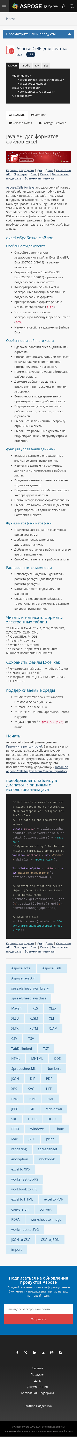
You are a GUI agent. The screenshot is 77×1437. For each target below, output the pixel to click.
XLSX (52, 1008)
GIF (32, 1109)
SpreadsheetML (23, 1068)
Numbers (54, 1068)
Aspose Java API (23, 978)
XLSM (34, 1018)
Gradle (26, 65)
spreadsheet (47, 1149)
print (50, 1139)
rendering (19, 1149)
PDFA (15, 1219)
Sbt (46, 65)
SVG (31, 1088)
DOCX (52, 1119)
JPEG (14, 1109)
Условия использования (50, 1431)
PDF (49, 1078)
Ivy (37, 65)
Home (11, 18)
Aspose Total (21, 968)
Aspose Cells (52, 968)
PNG (14, 1099)
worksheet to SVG (25, 1229)
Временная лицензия (40, 178)
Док (39, 170)
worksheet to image (46, 1219)
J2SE (32, 1139)
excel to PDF (53, 1199)
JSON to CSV (20, 1239)
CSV (14, 1038)
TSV (31, 1038)
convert (46, 1209)
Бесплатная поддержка (37, 1393)
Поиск (44, 174)
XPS (14, 1088)
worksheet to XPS (24, 1179)
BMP (32, 1099)
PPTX (15, 1129)
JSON (15, 1078)
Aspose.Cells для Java (41, 50)
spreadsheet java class (28, 998)
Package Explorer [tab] (52, 123)
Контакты (69, 1431)
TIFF (49, 1088)
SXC (14, 1119)
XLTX (14, 1028)
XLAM (53, 1028)
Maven (12, 65)
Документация (37, 1387)
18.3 (30, 54)
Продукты (37, 1374)
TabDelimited (21, 1048)
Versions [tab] (38, 115)
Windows (37, 1129)
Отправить (38, 1319)
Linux (59, 1129)
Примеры (20, 174)
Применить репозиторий (24, 746)
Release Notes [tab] (20, 123)
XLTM (34, 1028)
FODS (32, 1119)
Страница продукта (20, 170)
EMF (50, 1099)
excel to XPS (20, 1169)
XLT (51, 1018)
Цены (37, 1380)
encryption (19, 1159)
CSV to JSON (50, 1239)
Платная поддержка (37, 1406)
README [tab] (17, 115)
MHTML (37, 1058)
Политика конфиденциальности (20, 1431)
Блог (34, 174)
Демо (49, 170)
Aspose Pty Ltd (21, 1426)
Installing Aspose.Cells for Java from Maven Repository (37, 769)
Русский (51, 6)
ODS (57, 1058)
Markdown (54, 1109)
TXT (46, 1048)
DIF (32, 1078)
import (16, 1249)
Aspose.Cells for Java (20, 187)
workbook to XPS (24, 1189)
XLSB (15, 1018)
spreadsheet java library (30, 988)
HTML (15, 1058)
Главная (37, 1368)
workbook (47, 1159)
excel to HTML (22, 1199)
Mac (14, 1139)
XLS (35, 1008)
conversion (20, 1209)
